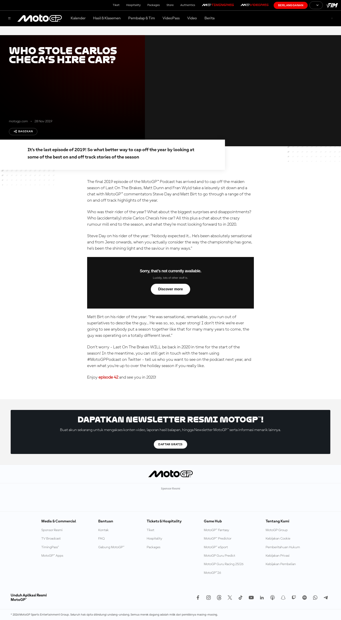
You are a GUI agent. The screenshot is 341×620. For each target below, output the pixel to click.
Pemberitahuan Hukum (283, 547)
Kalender (78, 18)
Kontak (103, 530)
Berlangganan (290, 5)
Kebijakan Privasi (277, 556)
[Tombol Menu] (9, 18)
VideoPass (171, 18)
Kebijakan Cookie (278, 538)
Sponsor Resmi (51, 530)
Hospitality (133, 5)
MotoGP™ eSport (216, 547)
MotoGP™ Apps (52, 556)
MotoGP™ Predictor (217, 538)
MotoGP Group (277, 530)
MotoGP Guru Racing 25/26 (223, 564)
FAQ (101, 538)
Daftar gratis (170, 444)
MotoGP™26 (212, 573)
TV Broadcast (51, 538)
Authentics (187, 5)
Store (170, 5)
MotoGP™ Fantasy (216, 530)
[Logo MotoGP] (39, 18)
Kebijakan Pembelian (281, 564)
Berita (210, 18)
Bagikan (23, 131)
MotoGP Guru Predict (219, 556)
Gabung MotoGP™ (111, 547)
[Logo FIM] (332, 5)
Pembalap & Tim (141, 18)
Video (192, 18)
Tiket (116, 5)
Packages (153, 5)
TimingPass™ (50, 547)
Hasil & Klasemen (107, 18)
